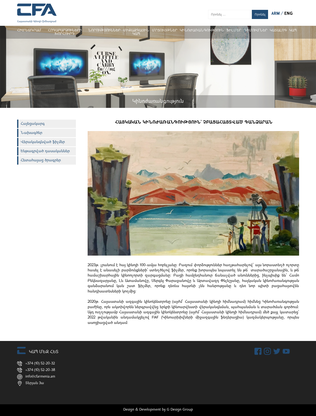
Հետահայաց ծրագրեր (41, 160)
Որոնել (260, 14)
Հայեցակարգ (33, 124)
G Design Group (180, 410)
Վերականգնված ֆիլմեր (43, 142)
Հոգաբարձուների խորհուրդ (65, 32)
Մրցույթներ (164, 30)
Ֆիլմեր (233, 30)
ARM (276, 13)
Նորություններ (104, 30)
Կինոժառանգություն (202, 30)
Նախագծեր (31, 133)
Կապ (293, 30)
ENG (288, 13)
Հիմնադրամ (29, 30)
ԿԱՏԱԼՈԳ (278, 30)
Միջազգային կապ (136, 32)
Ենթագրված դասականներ (45, 151)
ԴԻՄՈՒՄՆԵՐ (255, 30)
